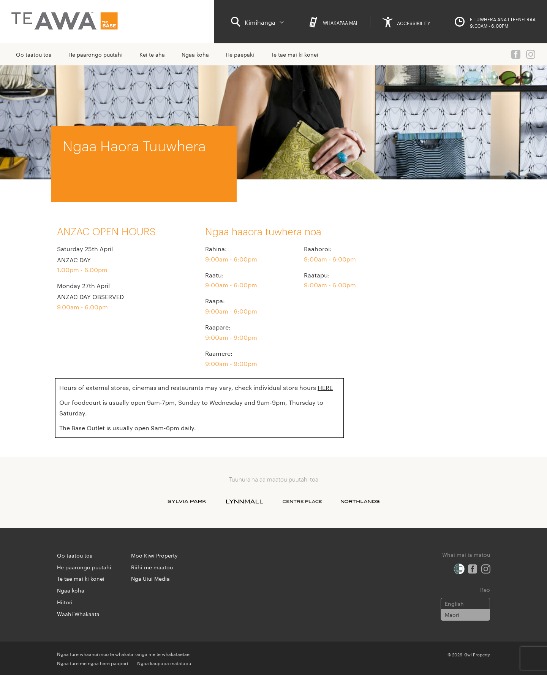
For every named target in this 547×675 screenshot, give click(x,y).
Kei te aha (152, 54)
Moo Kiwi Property (154, 555)
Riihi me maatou (152, 567)
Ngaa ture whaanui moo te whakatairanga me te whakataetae (123, 653)
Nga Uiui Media (150, 578)
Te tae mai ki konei (294, 54)
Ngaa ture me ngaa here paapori (92, 662)
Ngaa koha (195, 54)
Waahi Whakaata (78, 614)
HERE (325, 387)
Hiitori (65, 602)
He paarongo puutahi (95, 54)
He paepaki (240, 54)
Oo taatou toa (34, 54)
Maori (452, 614)
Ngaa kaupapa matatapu (164, 662)
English (454, 603)
